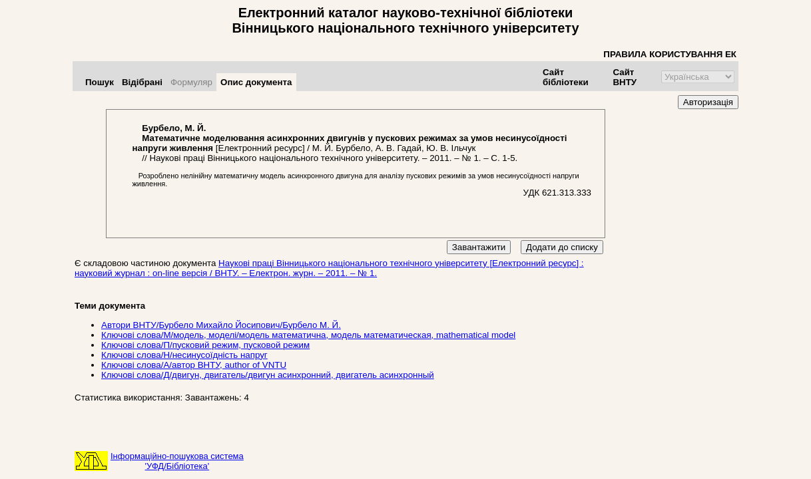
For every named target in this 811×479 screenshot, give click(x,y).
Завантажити (478, 247)
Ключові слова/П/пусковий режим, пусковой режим (205, 345)
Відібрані (142, 82)
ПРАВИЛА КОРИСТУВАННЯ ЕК (669, 54)
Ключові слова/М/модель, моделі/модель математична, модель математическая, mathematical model (308, 335)
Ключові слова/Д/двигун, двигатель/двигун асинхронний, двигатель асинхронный (267, 375)
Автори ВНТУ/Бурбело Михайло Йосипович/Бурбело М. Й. (221, 325)
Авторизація (708, 102)
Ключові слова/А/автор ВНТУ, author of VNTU (193, 365)
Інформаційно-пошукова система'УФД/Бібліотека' (177, 461)
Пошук (99, 82)
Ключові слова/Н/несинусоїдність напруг (184, 355)
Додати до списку (562, 247)
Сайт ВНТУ (625, 77)
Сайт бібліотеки (566, 77)
